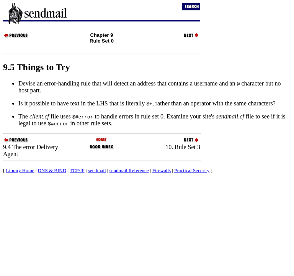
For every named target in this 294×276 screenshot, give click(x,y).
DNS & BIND (52, 170)
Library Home (20, 170)
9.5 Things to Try (36, 67)
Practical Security (191, 170)
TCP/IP (77, 170)
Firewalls (161, 170)
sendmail (97, 170)
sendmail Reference (129, 170)
